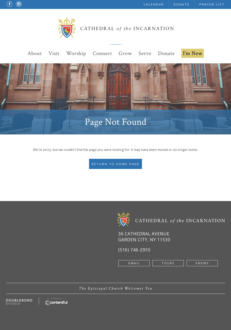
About (34, 53)
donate (181, 4)
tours (168, 263)
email (134, 263)
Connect (102, 53)
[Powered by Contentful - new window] (56, 300)
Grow (125, 53)
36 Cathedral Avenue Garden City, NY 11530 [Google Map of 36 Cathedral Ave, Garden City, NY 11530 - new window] (144, 236)
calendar (154, 4)
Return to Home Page (115, 164)
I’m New (192, 53)
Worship (76, 53)
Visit (53, 53)
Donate (166, 53)
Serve (145, 53)
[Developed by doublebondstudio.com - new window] (19, 301)
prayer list (212, 4)
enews (202, 263)
